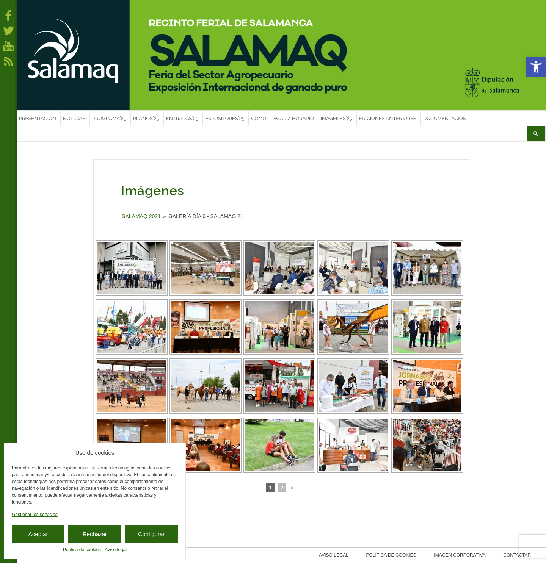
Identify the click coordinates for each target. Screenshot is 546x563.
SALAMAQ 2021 (141, 216)
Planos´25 (146, 118)
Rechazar (95, 534)
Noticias (74, 118)
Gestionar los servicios (35, 514)
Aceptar (38, 534)
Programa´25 (109, 118)
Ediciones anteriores (387, 118)
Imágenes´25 (336, 118)
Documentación (445, 118)
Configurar (151, 534)
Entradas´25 (182, 118)
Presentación (37, 118)
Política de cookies (82, 549)
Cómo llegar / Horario (282, 118)
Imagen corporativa (473, 555)
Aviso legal (116, 549)
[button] (536, 67)
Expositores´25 (224, 118)
